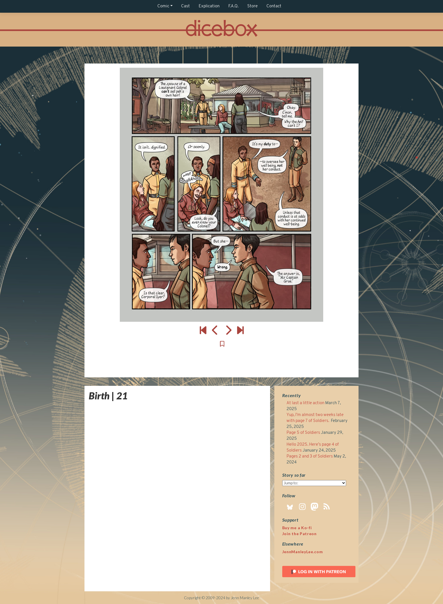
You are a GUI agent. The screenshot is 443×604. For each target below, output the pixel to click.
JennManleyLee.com (302, 551)
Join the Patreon (299, 533)
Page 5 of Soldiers (303, 433)
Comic (163, 6)
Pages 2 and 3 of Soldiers (309, 456)
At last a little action (305, 403)
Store (252, 6)
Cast (185, 6)
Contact (273, 6)
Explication (209, 6)
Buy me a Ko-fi (297, 527)
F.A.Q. (233, 6)
